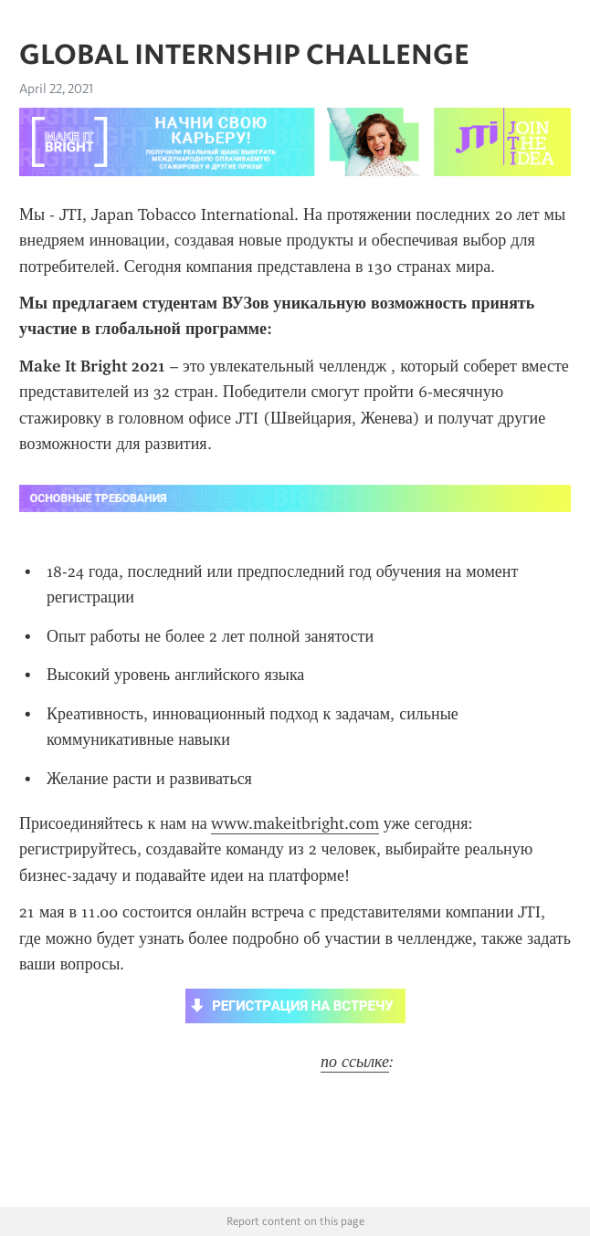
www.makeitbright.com (295, 823)
